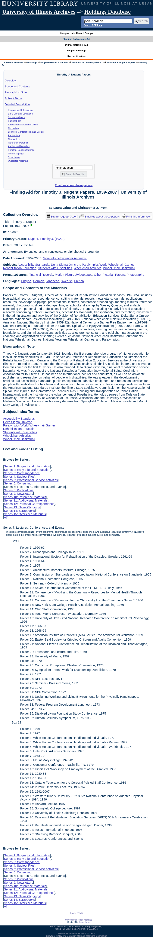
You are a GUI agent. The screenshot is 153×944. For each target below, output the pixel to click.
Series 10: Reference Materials (25, 497)
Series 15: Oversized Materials (25, 514)
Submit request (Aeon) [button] (62, 216)
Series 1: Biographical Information (27, 466)
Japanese (52, 281)
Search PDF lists (93, 25)
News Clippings (16, 153)
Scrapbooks (14, 157)
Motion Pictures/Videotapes (73, 274)
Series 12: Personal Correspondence (29, 504)
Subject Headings (76, 50)
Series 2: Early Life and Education (27, 469)
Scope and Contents (17, 86)
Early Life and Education (20, 113)
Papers (120, 274)
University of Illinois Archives (38, 12)
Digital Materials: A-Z (76, 45)
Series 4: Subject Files (19, 476)
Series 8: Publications (18, 490)
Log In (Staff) (76, 913)
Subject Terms (13, 98)
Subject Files (14, 121)
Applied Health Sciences (54, 62)
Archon (73, 933)
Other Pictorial (103, 274)
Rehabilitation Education (19, 268)
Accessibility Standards (33, 264)
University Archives (12, 62)
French (79, 281)
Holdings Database (107, 12)
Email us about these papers (74, 185)
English (26, 281)
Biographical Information (20, 110)
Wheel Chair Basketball (119, 268)
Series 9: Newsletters (18, 493)
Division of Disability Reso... (87, 62)
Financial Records (41, 274)
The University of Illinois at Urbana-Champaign (85, 936)
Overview (10, 80)
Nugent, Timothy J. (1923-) (46, 239)
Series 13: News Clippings (22, 507)
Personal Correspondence (21, 150)
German (38, 281)
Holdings (32, 62)
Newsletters (14, 139)
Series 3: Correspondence (22, 473)
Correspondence (16, 117)
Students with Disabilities (55, 268)
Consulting (13, 128)
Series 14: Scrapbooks (19, 510)
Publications (14, 135)
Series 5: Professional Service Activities (31, 480)
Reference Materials (18, 142)
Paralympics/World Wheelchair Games (108, 264)
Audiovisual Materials (19, 146)
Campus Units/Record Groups (76, 33)
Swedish (66, 281)
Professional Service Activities (23, 124)
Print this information (137, 216)
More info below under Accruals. (65, 258)
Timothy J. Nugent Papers (121, 62)
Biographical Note (16, 92)
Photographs (135, 274)
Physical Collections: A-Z (76, 39)
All (5, 517)
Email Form (84, 922)
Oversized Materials (18, 161)
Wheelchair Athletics (88, 268)
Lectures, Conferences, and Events (26, 132)
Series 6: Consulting (17, 483)
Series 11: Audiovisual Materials (25, 500)
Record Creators (77, 56)
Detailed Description (17, 104)
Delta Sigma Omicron (65, 264)
